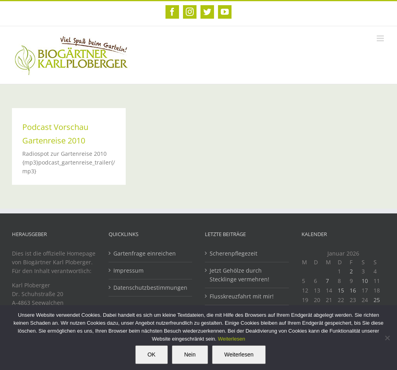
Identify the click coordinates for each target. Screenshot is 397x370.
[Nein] (387, 338)
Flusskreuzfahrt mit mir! (242, 296)
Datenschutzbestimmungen (150, 287)
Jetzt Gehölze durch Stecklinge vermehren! (239, 275)
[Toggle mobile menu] (381, 38)
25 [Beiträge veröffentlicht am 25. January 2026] (377, 300)
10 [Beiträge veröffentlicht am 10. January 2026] (365, 281)
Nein (190, 354)
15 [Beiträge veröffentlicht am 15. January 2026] (341, 290)
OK (152, 354)
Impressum (128, 270)
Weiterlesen (231, 339)
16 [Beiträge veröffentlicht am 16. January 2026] (353, 290)
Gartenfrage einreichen (144, 253)
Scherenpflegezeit (233, 253)
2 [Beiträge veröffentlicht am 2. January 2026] (351, 271)
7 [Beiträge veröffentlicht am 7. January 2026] (327, 281)
